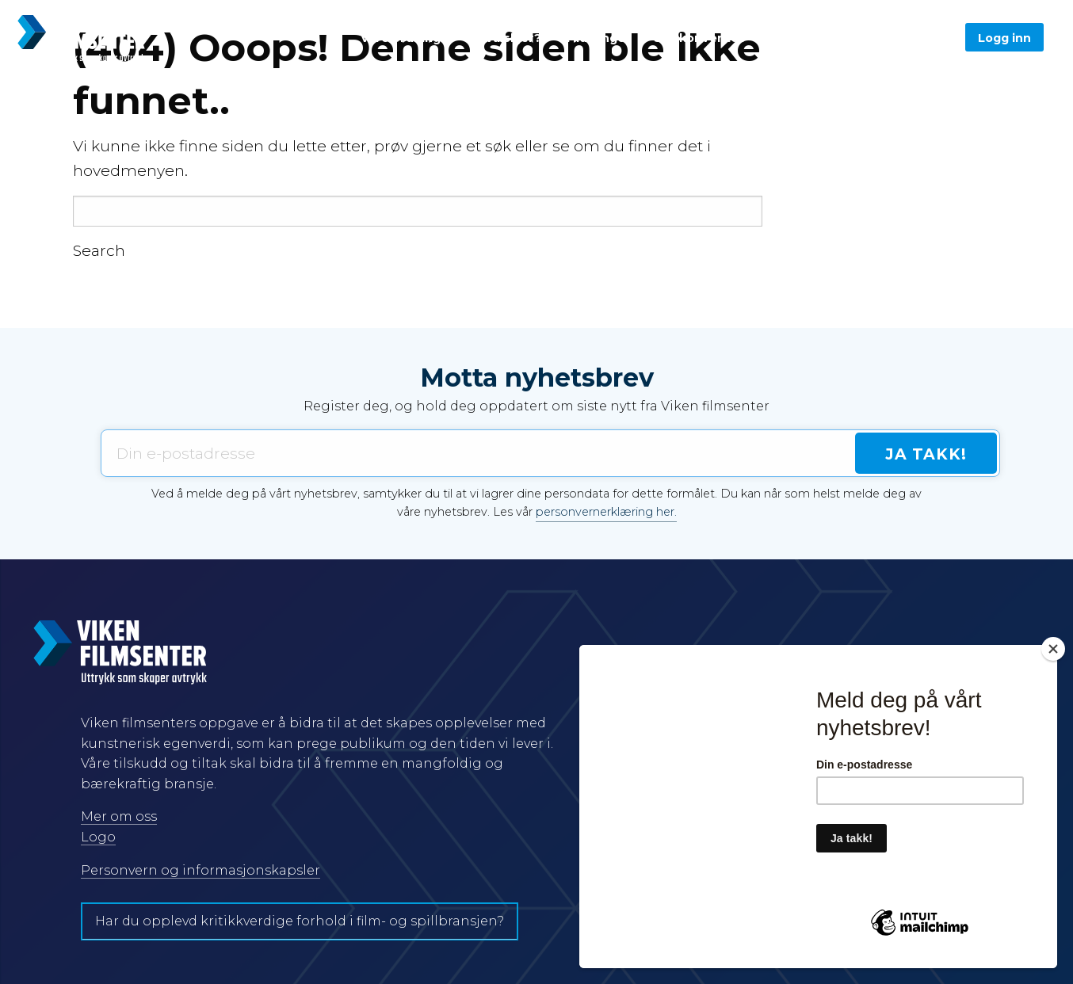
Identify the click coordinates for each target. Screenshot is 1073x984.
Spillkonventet (699, 38)
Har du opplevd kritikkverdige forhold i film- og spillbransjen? (299, 921)
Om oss (790, 38)
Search (99, 250)
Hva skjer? (509, 38)
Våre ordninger (407, 38)
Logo (98, 837)
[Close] (1053, 649)
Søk (923, 38)
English (860, 38)
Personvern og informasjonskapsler (200, 870)
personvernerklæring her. (606, 512)
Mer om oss (119, 816)
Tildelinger (597, 38)
